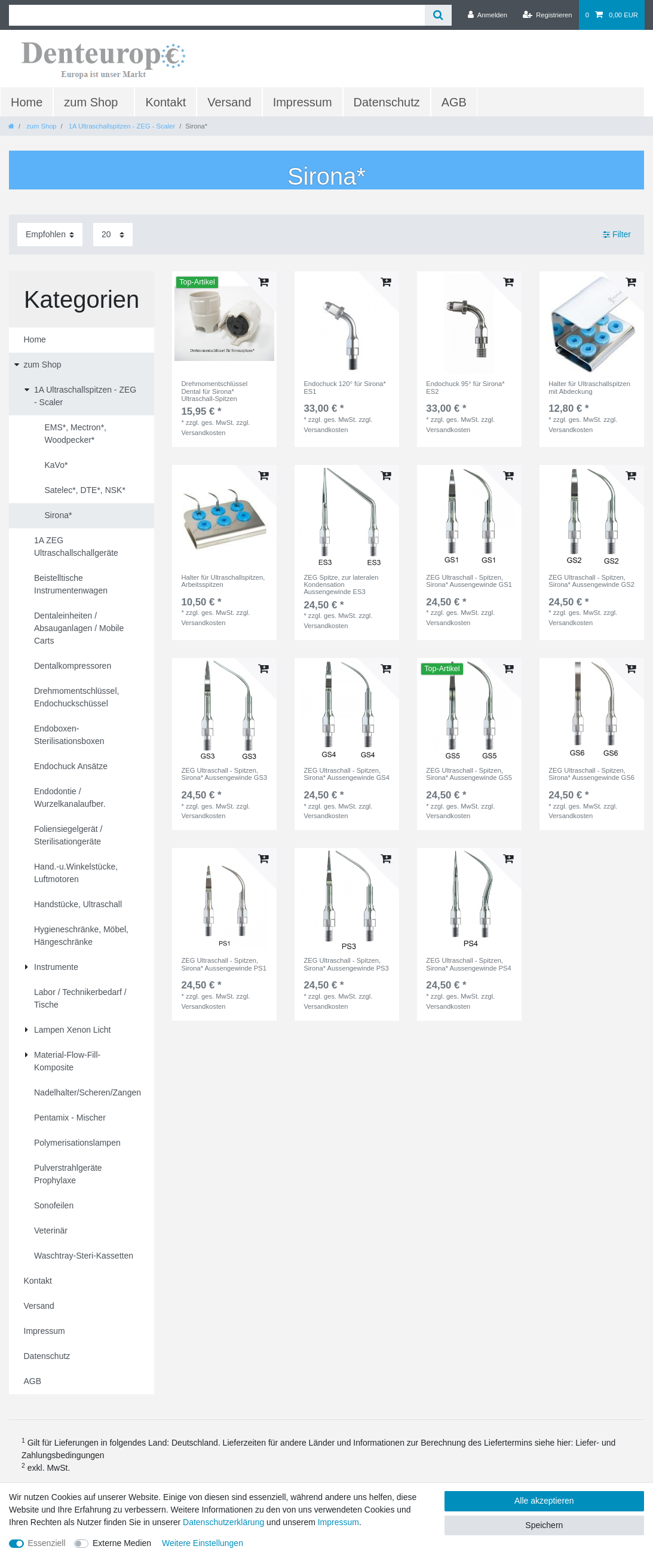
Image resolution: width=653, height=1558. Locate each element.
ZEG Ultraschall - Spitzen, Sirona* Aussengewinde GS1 (469, 581)
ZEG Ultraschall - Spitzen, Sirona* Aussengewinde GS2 (591, 581)
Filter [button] (617, 234)
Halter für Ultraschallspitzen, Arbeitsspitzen (223, 581)
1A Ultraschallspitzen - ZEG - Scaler (121, 126)
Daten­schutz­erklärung (223, 1522)
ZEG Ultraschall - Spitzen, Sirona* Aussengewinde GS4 (346, 774)
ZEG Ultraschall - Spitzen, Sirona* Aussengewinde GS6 (591, 774)
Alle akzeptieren (544, 1500)
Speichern (544, 1525)
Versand (229, 102)
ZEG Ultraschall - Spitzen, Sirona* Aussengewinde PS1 (223, 964)
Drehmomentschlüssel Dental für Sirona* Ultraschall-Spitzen (214, 391)
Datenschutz (387, 102)
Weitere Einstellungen (202, 1543)
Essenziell (47, 1543)
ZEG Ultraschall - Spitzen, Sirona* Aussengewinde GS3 (224, 774)
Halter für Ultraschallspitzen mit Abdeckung (589, 387)
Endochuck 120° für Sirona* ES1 (344, 387)
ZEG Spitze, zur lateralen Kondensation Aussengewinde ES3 (340, 585)
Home (26, 102)
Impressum (302, 102)
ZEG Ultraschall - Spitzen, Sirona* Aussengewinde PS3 (345, 964)
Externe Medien (122, 1543)
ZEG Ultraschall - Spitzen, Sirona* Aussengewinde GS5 (469, 774)
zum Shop (91, 102)
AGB (454, 102)
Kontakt (165, 102)
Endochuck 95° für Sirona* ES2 (465, 387)
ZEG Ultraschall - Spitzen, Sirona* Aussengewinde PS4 (468, 964)
